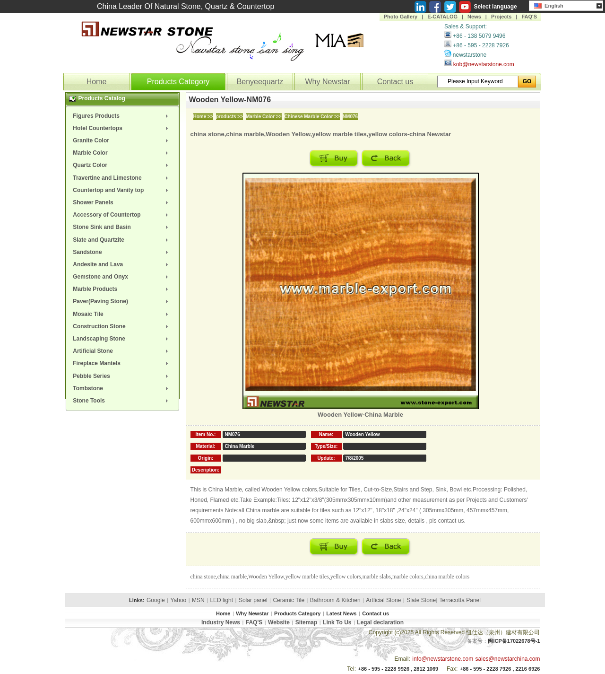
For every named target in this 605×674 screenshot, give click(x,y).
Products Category (178, 82)
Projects (501, 16)
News (474, 16)
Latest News (341, 613)
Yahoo (178, 600)
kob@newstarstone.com (483, 64)
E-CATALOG (442, 16)
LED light (221, 600)
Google (156, 600)
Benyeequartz (260, 82)
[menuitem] (122, 116)
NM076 (350, 116)
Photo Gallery (401, 16)
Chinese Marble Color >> (312, 116)
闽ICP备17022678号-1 (514, 641)
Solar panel (253, 600)
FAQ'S (529, 16)
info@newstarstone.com (442, 659)
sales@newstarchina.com (507, 659)
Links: (136, 600)
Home (96, 82)
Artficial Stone (383, 600)
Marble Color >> (264, 116)
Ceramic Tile (288, 600)
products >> (229, 116)
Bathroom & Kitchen (335, 600)
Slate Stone (421, 600)
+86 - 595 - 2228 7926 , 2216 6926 (500, 669)
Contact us (395, 82)
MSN (198, 600)
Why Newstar (327, 82)
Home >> (203, 116)
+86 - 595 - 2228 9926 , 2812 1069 (398, 669)
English (548, 5)
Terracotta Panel (460, 600)
